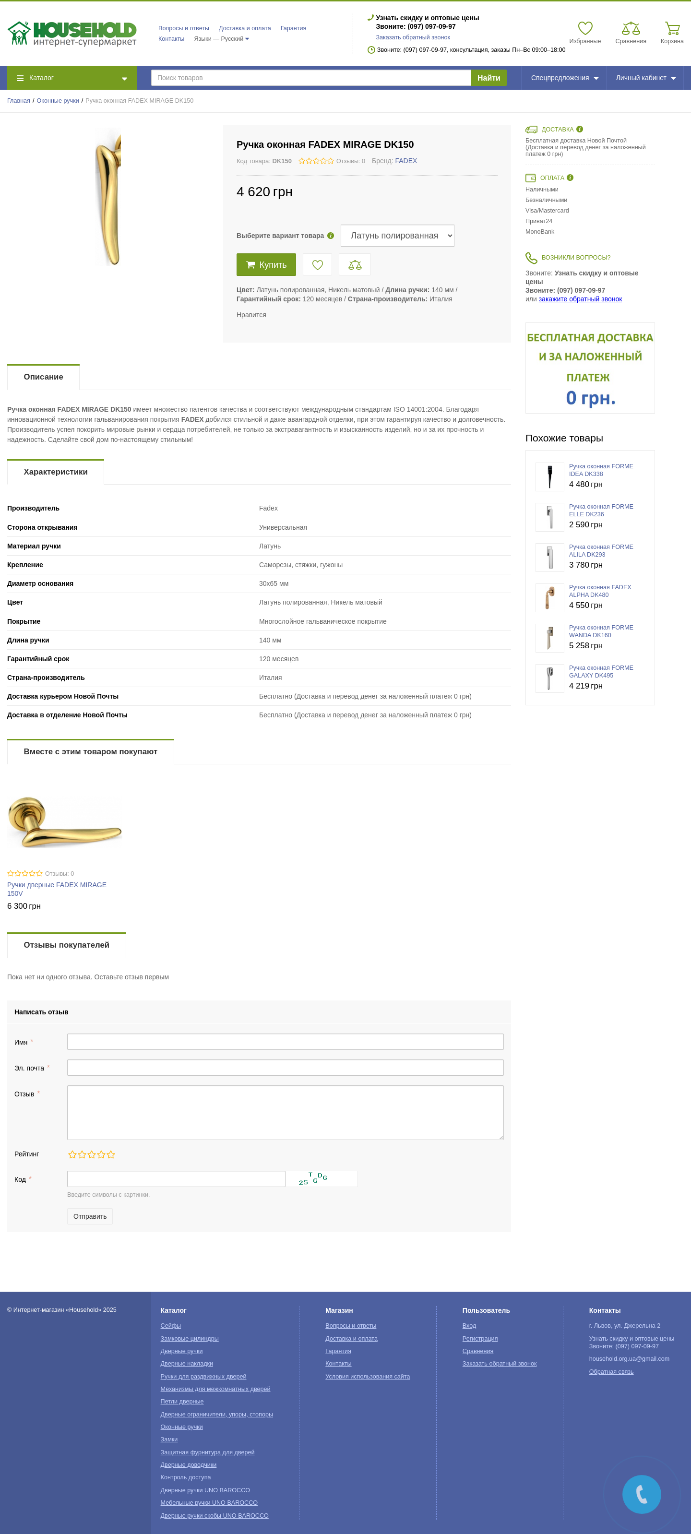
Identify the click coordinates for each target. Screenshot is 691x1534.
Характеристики (56, 471)
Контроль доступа (186, 1477)
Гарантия (294, 28)
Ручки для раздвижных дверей (204, 1376)
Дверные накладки (187, 1363)
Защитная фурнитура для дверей (208, 1452)
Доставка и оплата (245, 28)
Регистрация (480, 1338)
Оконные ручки (58, 100)
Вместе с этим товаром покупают (91, 751)
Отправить (90, 1216)
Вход (470, 1325)
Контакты (171, 39)
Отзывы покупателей (66, 945)
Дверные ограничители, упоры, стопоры (217, 1414)
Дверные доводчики (189, 1465)
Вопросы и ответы (183, 28)
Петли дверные (182, 1401)
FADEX (406, 161)
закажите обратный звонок (580, 299)
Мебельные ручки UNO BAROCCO (209, 1502)
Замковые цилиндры (190, 1338)
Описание (43, 376)
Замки (169, 1439)
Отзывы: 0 (350, 161)
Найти (488, 78)
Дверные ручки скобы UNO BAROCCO (215, 1515)
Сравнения (478, 1351)
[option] (590, 368)
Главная (18, 100)
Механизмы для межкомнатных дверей (216, 1389)
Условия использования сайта (367, 1376)
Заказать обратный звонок (413, 37)
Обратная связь (611, 1371)
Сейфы (171, 1325)
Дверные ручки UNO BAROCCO (205, 1490)
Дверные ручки (182, 1351)
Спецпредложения (565, 78)
